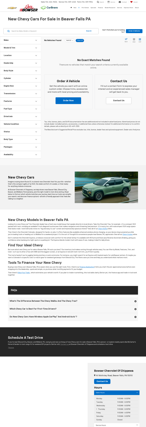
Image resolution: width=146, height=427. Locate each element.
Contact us (64, 344)
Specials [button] (93, 7)
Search (88, 31)
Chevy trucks (128, 234)
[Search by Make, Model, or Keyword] (47, 31)
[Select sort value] (127, 40)
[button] (68, 100)
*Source (11, 348)
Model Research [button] (110, 7)
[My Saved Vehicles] (134, 2)
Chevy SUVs (102, 229)
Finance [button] (100, 7)
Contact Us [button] (102, 381)
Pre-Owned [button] (85, 7)
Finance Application (87, 267)
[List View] (140, 40)
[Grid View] (133, 40)
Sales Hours (117, 393)
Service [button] (119, 7)
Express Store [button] (128, 7)
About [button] (137, 7)
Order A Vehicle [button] (134, 31)
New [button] (75, 7)
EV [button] (79, 7)
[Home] (71, 7)
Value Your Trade (24, 273)
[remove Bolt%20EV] (70, 40)
